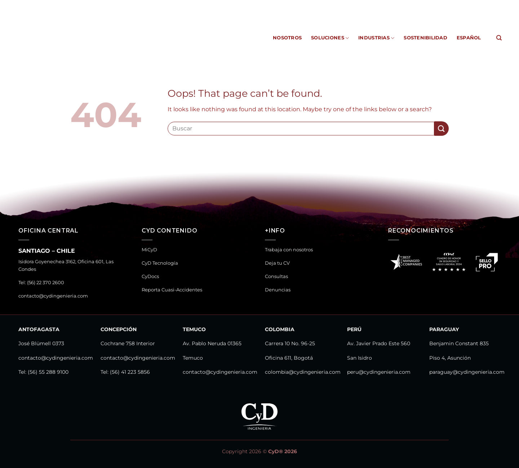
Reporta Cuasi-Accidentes (378, 5)
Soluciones (330, 38)
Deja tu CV (277, 263)
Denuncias (277, 289)
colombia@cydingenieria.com (303, 372)
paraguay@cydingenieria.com (467, 372)
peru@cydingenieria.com (379, 372)
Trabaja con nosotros (289, 249)
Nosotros (287, 37)
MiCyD (264, 5)
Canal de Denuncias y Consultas (459, 5)
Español (469, 37)
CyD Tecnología (296, 5)
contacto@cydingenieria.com (53, 296)
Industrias (376, 38)
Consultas (276, 276)
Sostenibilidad (425, 37)
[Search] (499, 38)
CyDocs (330, 5)
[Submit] (441, 128)
